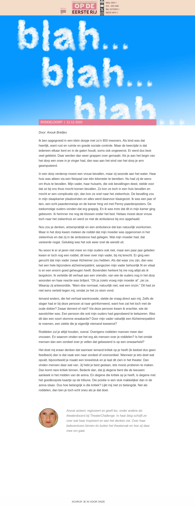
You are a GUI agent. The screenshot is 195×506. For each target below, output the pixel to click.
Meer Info (111, 13)
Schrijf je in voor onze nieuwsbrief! (88, 502)
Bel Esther (112, 9)
